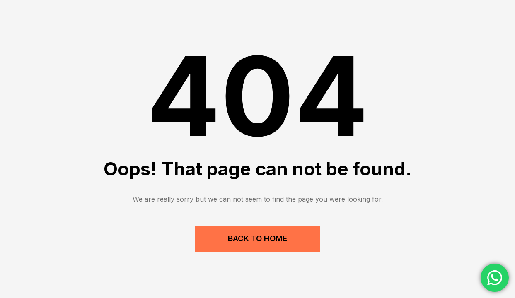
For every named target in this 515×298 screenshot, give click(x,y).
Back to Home (257, 238)
